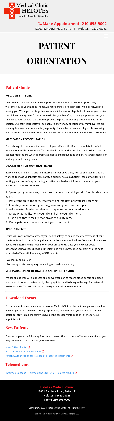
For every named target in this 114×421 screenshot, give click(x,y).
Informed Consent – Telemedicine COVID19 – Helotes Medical (40, 372)
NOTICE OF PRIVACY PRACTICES (23, 351)
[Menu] (106, 36)
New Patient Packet (16, 347)
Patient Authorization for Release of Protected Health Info (38, 355)
